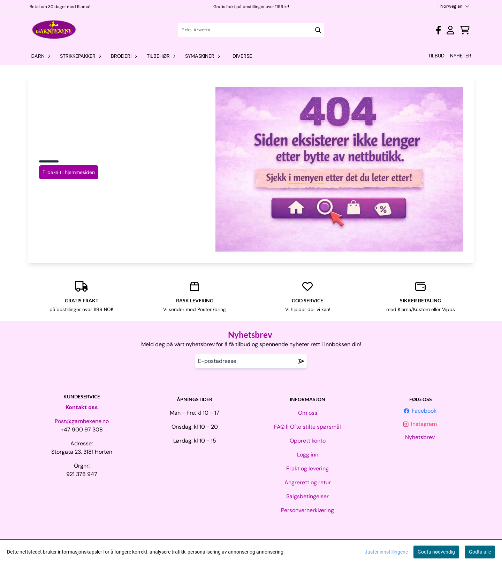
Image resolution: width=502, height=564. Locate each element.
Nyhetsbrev (420, 437)
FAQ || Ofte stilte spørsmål (307, 426)
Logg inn (307, 454)
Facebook (420, 410)
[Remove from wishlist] (301, 361)
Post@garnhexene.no (82, 421)
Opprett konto (308, 440)
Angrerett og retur (307, 482)
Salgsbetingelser (307, 496)
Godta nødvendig (436, 552)
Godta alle (480, 552)
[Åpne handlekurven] (464, 30)
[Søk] (251, 30)
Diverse (242, 56)
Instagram (420, 424)
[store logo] (54, 29)
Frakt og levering (307, 468)
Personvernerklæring (307, 510)
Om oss (307, 412)
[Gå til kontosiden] (438, 30)
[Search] (318, 30)
